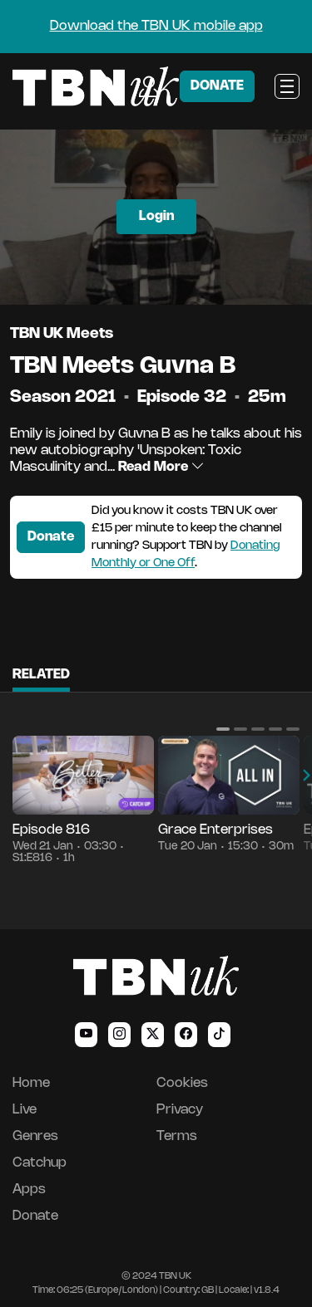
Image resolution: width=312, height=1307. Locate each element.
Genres (35, 1136)
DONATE (217, 86)
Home (31, 1083)
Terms (176, 1136)
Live (24, 1110)
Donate (50, 537)
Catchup (39, 1163)
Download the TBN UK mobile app (156, 26)
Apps (29, 1189)
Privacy (179, 1110)
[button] (223, 729)
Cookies (182, 1083)
